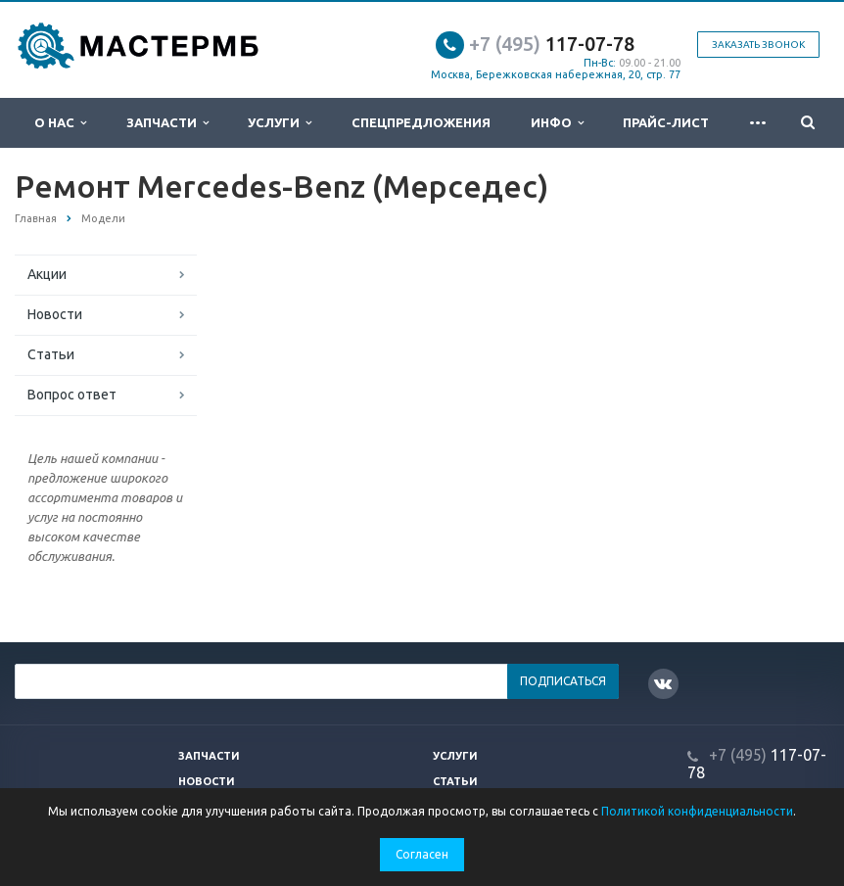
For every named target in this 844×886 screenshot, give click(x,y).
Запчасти (167, 123)
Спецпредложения (421, 122)
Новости (54, 314)
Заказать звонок (758, 44)
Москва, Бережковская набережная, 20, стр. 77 (555, 74)
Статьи (50, 354)
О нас (60, 123)
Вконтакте (663, 683)
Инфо (557, 123)
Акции (47, 274)
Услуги (279, 123)
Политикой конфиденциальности (697, 811)
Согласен (422, 854)
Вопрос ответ (72, 394)
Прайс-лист (666, 122)
